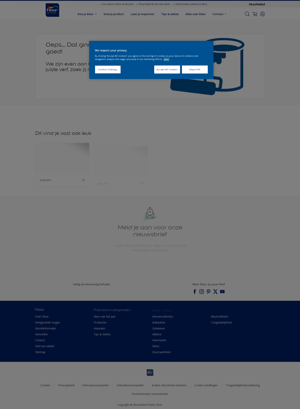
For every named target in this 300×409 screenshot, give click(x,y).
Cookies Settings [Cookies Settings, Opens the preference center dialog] (107, 69)
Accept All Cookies (167, 69)
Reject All (194, 69)
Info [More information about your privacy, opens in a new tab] (166, 59)
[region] (151, 60)
